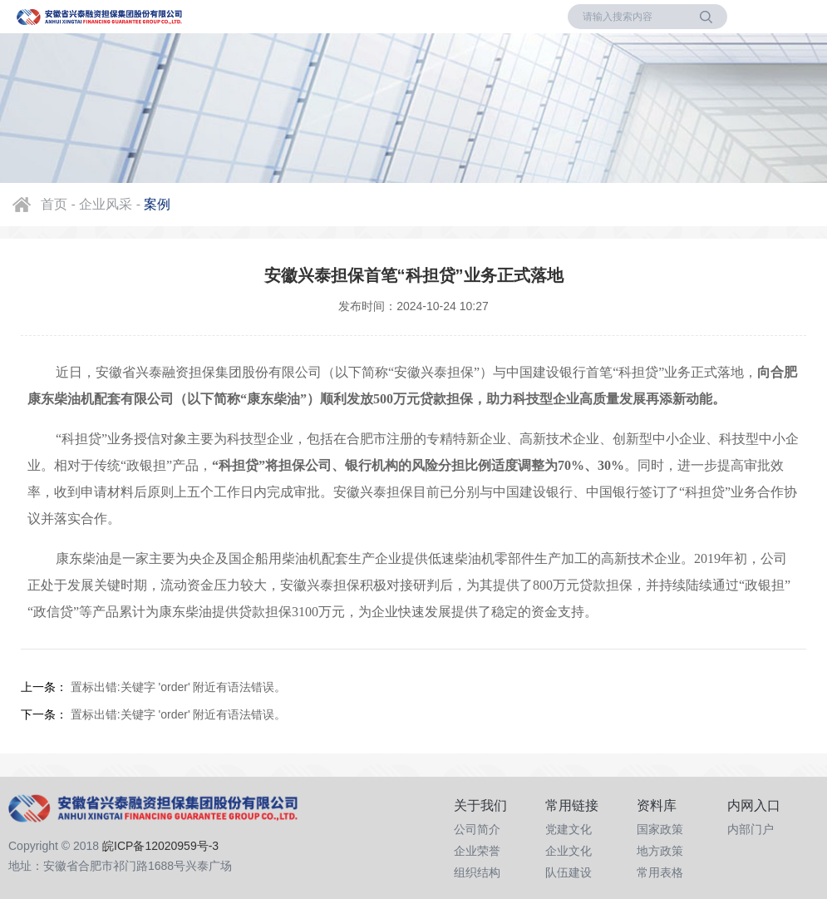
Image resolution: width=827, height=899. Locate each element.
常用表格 (660, 872)
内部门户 (750, 829)
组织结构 (477, 872)
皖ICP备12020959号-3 (160, 845)
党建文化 (568, 829)
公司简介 (477, 829)
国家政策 (660, 829)
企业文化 (568, 850)
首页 (54, 204)
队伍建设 (568, 872)
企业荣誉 (477, 850)
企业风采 (105, 204)
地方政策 (660, 850)
